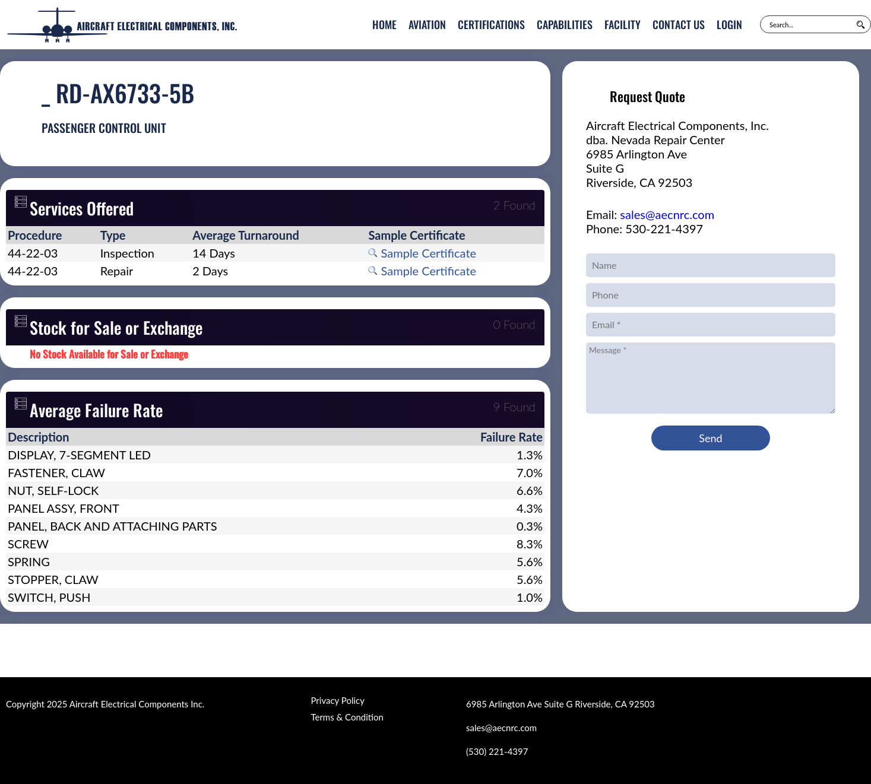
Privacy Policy (337, 700)
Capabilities (565, 24)
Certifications (491, 24)
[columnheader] (52, 235)
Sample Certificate (422, 253)
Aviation (427, 24)
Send (710, 438)
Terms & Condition (347, 717)
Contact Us (679, 24)
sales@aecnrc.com (667, 214)
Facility (622, 24)
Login (729, 24)
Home (384, 24)
